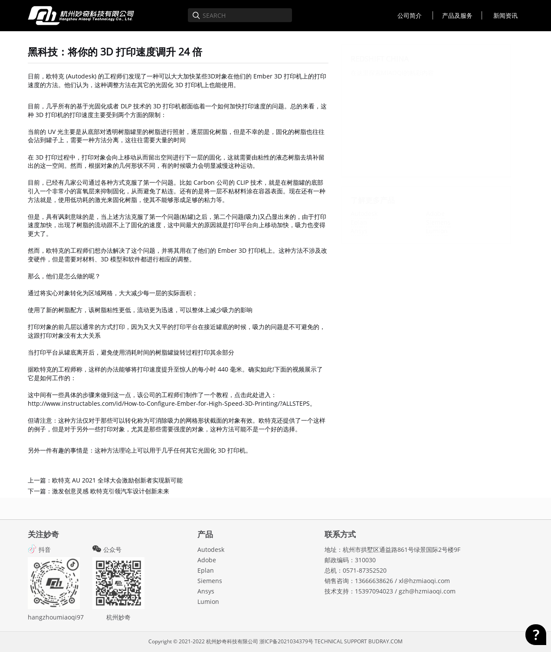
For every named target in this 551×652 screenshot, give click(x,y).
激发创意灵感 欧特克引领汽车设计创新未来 (110, 491)
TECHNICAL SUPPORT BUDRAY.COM (359, 641)
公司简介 (409, 15)
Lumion (437, 231)
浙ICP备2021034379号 (286, 641)
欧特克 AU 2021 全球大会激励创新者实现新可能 (117, 480)
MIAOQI (392, 72)
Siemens (438, 222)
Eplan (359, 222)
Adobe (435, 213)
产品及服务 (457, 15)
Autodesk (364, 213)
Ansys (359, 231)
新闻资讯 (505, 15)
